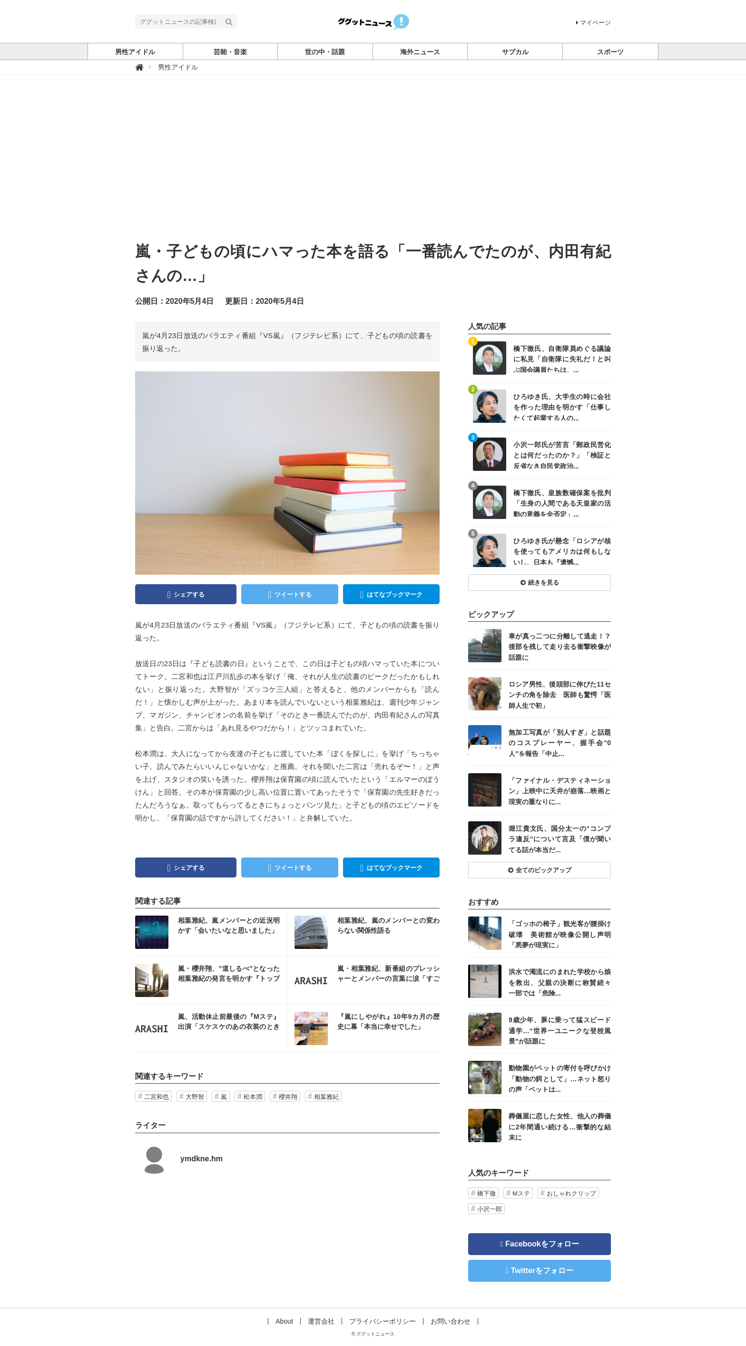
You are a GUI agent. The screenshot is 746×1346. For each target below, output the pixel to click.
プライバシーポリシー (382, 1321)
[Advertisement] (373, 168)
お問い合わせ (451, 1321)
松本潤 (253, 1096)
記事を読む (211, 932)
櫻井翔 (288, 1096)
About (284, 1321)
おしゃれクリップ (571, 1193)
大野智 (195, 1096)
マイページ (593, 22)
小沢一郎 (489, 1209)
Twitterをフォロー (542, 1270)
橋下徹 (486, 1193)
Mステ (521, 1193)
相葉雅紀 (326, 1096)
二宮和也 (156, 1096)
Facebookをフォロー (542, 1244)
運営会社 (321, 1321)
